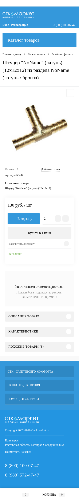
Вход (6, 24)
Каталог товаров (39, 40)
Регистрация (19, 24)
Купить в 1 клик (39, 233)
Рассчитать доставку (22, 243)
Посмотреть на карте (18, 451)
